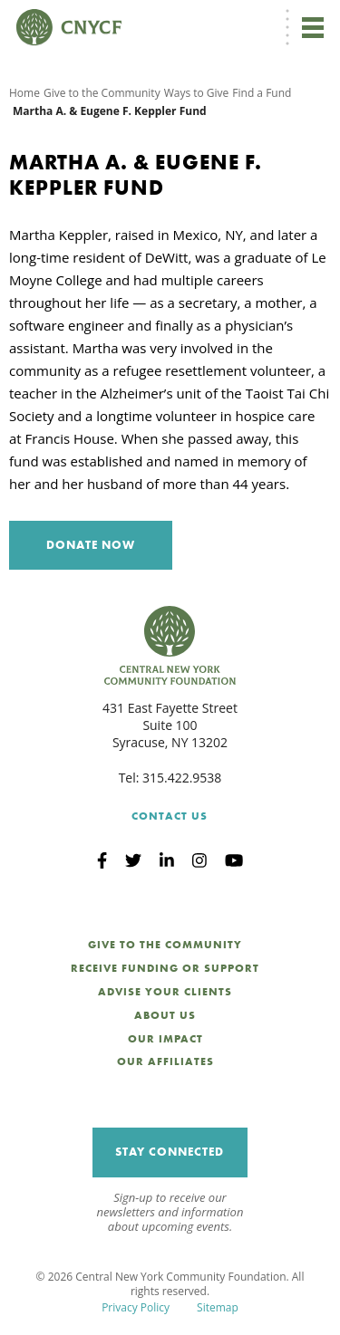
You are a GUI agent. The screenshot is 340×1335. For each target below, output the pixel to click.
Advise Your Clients (165, 991)
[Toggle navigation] (313, 27)
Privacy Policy (136, 1307)
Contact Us (169, 816)
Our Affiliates (165, 1061)
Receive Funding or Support (165, 968)
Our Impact (165, 1039)
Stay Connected (169, 1151)
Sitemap (217, 1307)
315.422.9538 (181, 777)
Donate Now (90, 544)
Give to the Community (102, 93)
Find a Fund (261, 93)
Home (24, 93)
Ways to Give (196, 93)
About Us (165, 1015)
